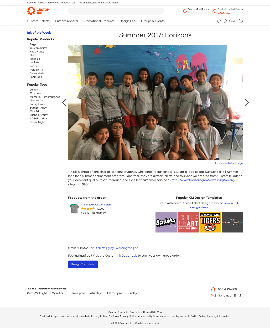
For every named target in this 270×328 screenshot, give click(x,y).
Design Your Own (83, 264)
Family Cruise (38, 104)
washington (124, 248)
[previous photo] (64, 102)
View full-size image (231, 163)
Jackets (34, 62)
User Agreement (179, 316)
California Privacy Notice (123, 316)
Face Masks (37, 51)
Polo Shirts (36, 69)
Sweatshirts (37, 73)
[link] (38, 11)
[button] (230, 13)
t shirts (100, 248)
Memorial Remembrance (45, 96)
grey (110, 248)
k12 (92, 248)
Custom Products (118, 312)
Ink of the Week (39, 33)
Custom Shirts (38, 48)
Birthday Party (39, 115)
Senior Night (37, 122)
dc (136, 248)
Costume (35, 93)
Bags (33, 44)
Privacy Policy (99, 316)
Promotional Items (140, 312)
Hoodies (35, 58)
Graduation (37, 100)
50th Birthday (38, 107)
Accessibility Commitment (153, 316)
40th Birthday (38, 118)
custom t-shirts (81, 316)
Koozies (34, 66)
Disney (34, 89)
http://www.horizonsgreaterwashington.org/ (204, 180)
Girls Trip (35, 111)
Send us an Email (230, 295)
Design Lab (129, 255)
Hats (32, 55)
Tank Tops (36, 76)
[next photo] (247, 102)
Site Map (157, 312)
